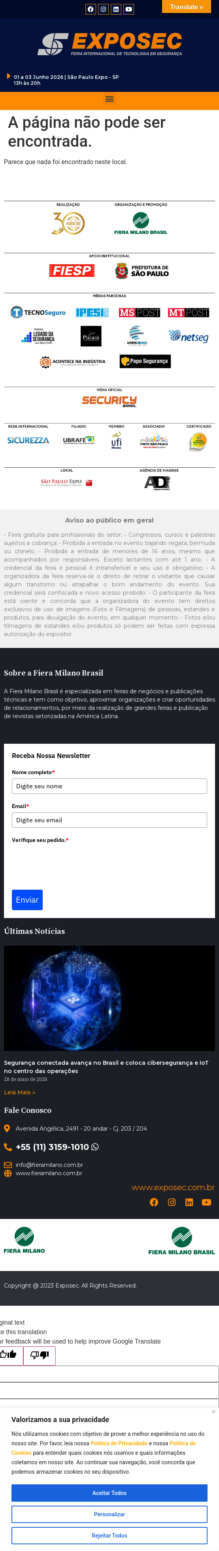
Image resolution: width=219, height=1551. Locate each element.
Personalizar (109, 1514)
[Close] (213, 1411)
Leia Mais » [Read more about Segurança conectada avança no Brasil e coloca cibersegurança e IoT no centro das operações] (19, 1092)
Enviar (27, 899)
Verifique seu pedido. (40, 840)
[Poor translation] (39, 1356)
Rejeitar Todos (109, 1535)
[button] (109, 98)
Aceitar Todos (110, 1493)
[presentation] (72, 861)
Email (20, 806)
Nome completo (33, 772)
